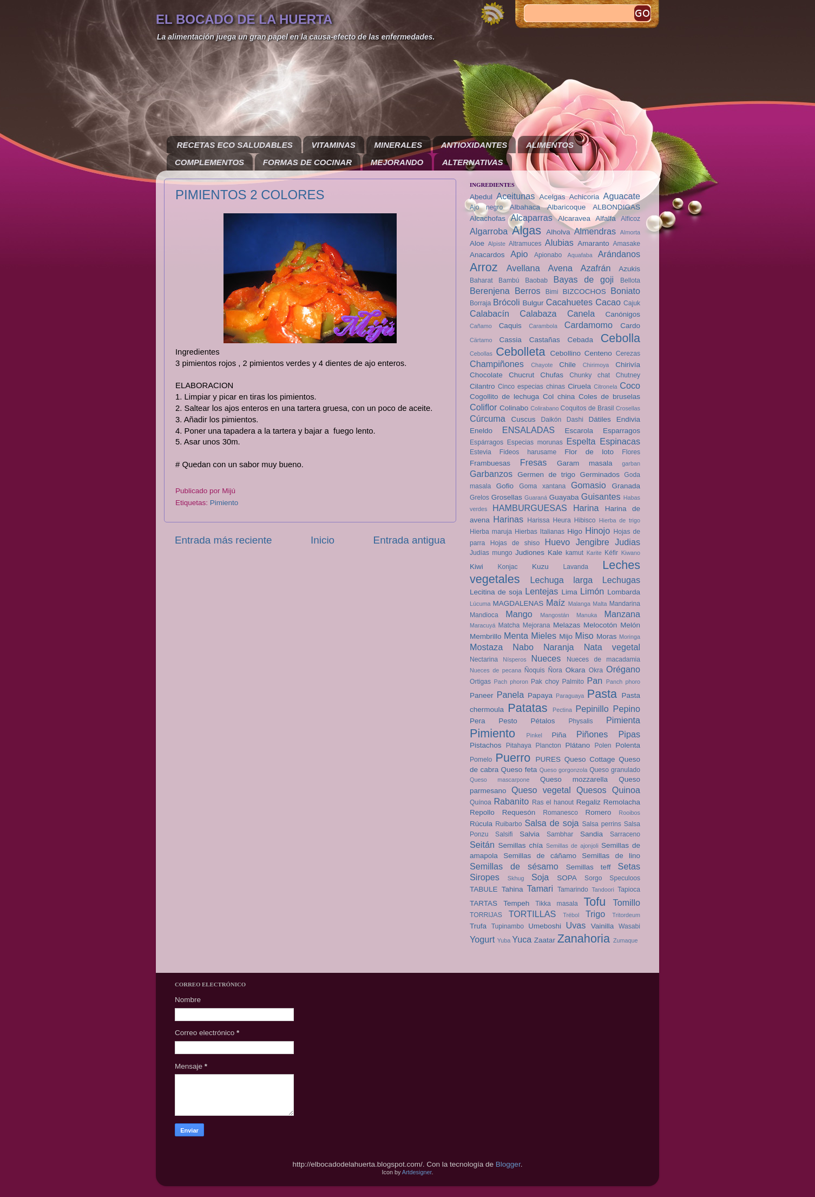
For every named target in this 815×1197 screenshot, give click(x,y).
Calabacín (489, 313)
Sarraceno (625, 834)
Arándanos (619, 254)
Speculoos (624, 878)
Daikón (551, 419)
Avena (560, 268)
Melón (630, 625)
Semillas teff (588, 867)
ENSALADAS (528, 430)
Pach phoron (511, 681)
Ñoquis (534, 670)
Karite (594, 553)
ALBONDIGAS (616, 207)
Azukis (629, 269)
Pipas (630, 734)
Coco (630, 385)
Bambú (508, 280)
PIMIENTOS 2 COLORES (250, 194)
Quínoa (480, 802)
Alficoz (630, 219)
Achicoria (584, 197)
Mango (519, 614)
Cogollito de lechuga (504, 397)
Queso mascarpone (500, 779)
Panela (510, 694)
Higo (574, 531)
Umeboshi (544, 926)
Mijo (566, 636)
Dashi (575, 419)
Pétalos (543, 721)
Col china (559, 397)
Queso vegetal (541, 790)
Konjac (507, 567)
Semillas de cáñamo (539, 856)
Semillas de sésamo (514, 866)
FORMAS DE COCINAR (307, 162)
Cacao (608, 302)
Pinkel (534, 735)
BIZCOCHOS (584, 291)
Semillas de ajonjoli (572, 845)
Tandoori (602, 889)
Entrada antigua (409, 540)
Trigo (595, 914)
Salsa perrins (601, 824)
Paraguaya (570, 695)
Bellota (630, 280)
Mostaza (486, 647)
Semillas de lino (611, 856)
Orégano (623, 669)
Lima (569, 592)
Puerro (513, 757)
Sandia (591, 834)
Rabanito (511, 801)
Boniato (625, 291)
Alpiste (496, 243)
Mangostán (554, 615)
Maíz (555, 602)
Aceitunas (515, 196)
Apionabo (548, 255)
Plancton (548, 745)
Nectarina (484, 659)
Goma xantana (542, 486)
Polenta (627, 745)
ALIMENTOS (550, 144)
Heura (562, 520)
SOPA (567, 878)
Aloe (477, 243)
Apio (519, 254)
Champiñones (497, 364)
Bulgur (533, 303)
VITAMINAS (333, 144)
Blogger (508, 1164)
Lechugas (621, 580)
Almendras (595, 231)
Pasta (602, 694)
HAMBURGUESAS (529, 508)
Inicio (322, 540)
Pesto (507, 721)
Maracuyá (482, 625)
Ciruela (579, 386)
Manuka (586, 615)
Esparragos (621, 431)
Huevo (557, 542)
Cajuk (631, 303)
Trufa (478, 926)
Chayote (542, 365)
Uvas (576, 925)
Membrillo (486, 636)
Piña (559, 735)
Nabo (523, 647)
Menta (516, 635)
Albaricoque (566, 207)
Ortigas (480, 681)
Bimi (551, 292)
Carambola (543, 326)
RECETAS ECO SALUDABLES (235, 144)
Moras (606, 636)
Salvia (530, 834)
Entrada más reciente (223, 540)
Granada (626, 486)
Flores (631, 452)
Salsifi (503, 834)
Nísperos (514, 659)
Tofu (594, 901)
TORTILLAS (532, 914)
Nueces (546, 658)
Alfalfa (605, 218)
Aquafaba (580, 255)
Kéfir (611, 553)
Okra (596, 670)
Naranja (558, 647)
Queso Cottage (589, 759)
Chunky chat (589, 375)
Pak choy (545, 681)
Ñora (555, 670)
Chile (567, 365)
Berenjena (490, 291)
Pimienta (623, 720)
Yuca (521, 939)
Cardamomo (588, 325)
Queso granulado (614, 770)
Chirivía (627, 365)
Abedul (481, 197)
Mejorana (536, 625)
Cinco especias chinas (531, 386)
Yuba (504, 940)
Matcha (509, 625)
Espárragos (486, 442)
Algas (526, 230)
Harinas (508, 519)
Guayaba (564, 497)
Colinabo (513, 408)
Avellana (523, 268)
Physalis (580, 721)
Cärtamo (481, 340)
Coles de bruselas (609, 397)
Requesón (519, 812)
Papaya (540, 695)
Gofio (505, 486)
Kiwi (476, 566)
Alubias (559, 242)
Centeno (598, 353)
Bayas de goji (584, 279)
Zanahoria (583, 938)
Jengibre (592, 542)
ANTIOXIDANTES (474, 144)
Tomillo (626, 902)
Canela (581, 313)
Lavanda (575, 567)
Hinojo (597, 530)
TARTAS (483, 903)
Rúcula (481, 824)
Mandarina (624, 603)
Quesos (591, 790)
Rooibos (629, 812)
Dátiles (599, 419)
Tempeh (516, 903)
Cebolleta (520, 351)
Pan (594, 680)
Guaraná (535, 497)
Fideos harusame (527, 452)
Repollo (482, 812)
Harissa (538, 520)
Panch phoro (623, 681)
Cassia (510, 340)
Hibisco (585, 520)
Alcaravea (574, 218)
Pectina (562, 710)
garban (631, 463)
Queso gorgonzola (564, 770)
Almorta (630, 232)
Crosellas (628, 408)
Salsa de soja (551, 823)
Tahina (512, 889)
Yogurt (482, 939)
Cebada (580, 340)
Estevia (480, 452)
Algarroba (489, 231)
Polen (602, 745)
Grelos (479, 497)
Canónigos (622, 314)
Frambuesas (490, 463)
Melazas (566, 625)
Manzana (622, 614)
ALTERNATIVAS (472, 162)
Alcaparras (531, 218)
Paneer (482, 695)
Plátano (578, 745)
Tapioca (628, 889)
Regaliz (588, 802)
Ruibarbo (508, 824)
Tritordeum (626, 915)
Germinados (600, 474)
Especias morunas (535, 442)
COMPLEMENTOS (209, 162)
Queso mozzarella (574, 779)
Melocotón (600, 625)
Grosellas (506, 497)
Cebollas (481, 353)
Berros (528, 291)
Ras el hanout (553, 802)
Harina (586, 508)
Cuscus (523, 419)
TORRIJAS (486, 915)
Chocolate (486, 375)
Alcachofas (487, 218)
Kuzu (540, 566)
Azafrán (596, 268)
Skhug (516, 878)
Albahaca (525, 207)
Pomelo (481, 759)
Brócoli (506, 302)
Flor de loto (589, 452)
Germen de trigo (546, 474)
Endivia (628, 419)
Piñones (592, 734)
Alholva (558, 232)
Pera (477, 721)
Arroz (484, 267)
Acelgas (552, 197)
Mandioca (484, 615)
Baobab (536, 280)
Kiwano (630, 553)
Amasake (626, 243)
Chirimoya (596, 365)
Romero (598, 812)
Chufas (551, 375)
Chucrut (521, 375)
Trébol (571, 915)
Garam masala (585, 463)
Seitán (482, 844)
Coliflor (483, 407)
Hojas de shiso (515, 543)
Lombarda (623, 592)
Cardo (630, 326)
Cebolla (620, 338)
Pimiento (224, 503)
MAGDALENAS (517, 603)
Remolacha (621, 802)
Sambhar (560, 834)
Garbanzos (491, 474)
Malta (600, 603)
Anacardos (487, 255)
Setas (629, 866)
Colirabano (544, 408)
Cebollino (565, 353)
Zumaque (625, 940)
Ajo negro (486, 207)
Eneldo (481, 431)
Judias (627, 542)
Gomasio (588, 485)
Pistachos (486, 745)
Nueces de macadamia (603, 659)
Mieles (543, 635)
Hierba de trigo (619, 520)
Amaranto (593, 243)
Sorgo (593, 878)
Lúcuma (480, 603)
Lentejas (541, 591)
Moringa (629, 636)
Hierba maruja (491, 531)
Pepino (626, 709)
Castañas (544, 340)
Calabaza (538, 313)
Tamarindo (572, 889)
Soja (540, 877)
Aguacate (621, 196)
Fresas (533, 462)
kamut (574, 553)
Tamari (540, 888)
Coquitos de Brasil (587, 408)
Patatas (527, 708)
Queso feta (519, 770)
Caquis (510, 326)
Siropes (484, 877)
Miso (584, 635)
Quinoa (626, 790)
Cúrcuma (487, 418)
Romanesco (560, 812)
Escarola (579, 431)
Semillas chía (520, 845)
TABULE (484, 889)
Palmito (572, 681)
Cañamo (481, 326)
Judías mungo (491, 553)
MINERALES (398, 144)
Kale (555, 552)
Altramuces (525, 243)
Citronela (605, 386)
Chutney (628, 375)
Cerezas (628, 353)
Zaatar (544, 940)
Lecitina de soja (496, 592)
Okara (576, 670)
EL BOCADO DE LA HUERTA (244, 19)
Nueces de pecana (495, 670)
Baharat (481, 280)
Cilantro (482, 386)
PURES (548, 759)
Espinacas (620, 441)
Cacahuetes (569, 302)
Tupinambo (507, 926)
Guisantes (601, 496)
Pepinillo (591, 709)
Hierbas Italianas (539, 531)
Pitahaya (518, 745)
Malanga (579, 603)
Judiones (529, 552)
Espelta (581, 441)
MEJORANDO (397, 162)
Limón (592, 591)
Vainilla (602, 926)
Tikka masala (556, 903)
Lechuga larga (561, 580)
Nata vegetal (612, 647)
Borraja (480, 303)
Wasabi (629, 926)
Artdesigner (417, 1172)
